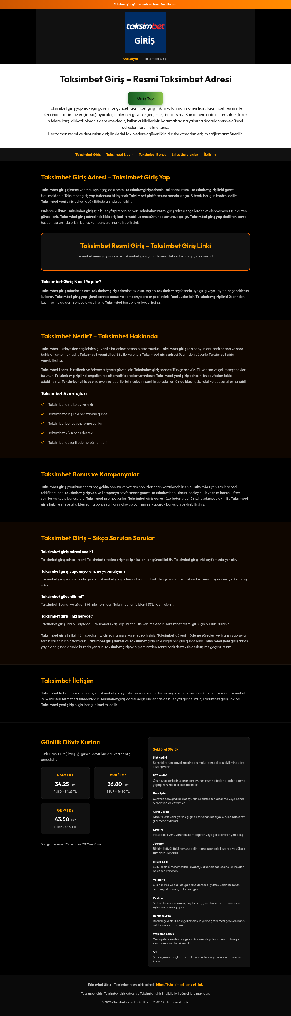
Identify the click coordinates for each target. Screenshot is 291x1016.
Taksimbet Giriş (88, 154)
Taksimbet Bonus (152, 154)
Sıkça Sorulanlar (185, 154)
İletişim (210, 154)
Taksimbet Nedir (119, 154)
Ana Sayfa (130, 59)
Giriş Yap (145, 98)
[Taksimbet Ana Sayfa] (145, 32)
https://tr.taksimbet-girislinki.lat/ (179, 985)
